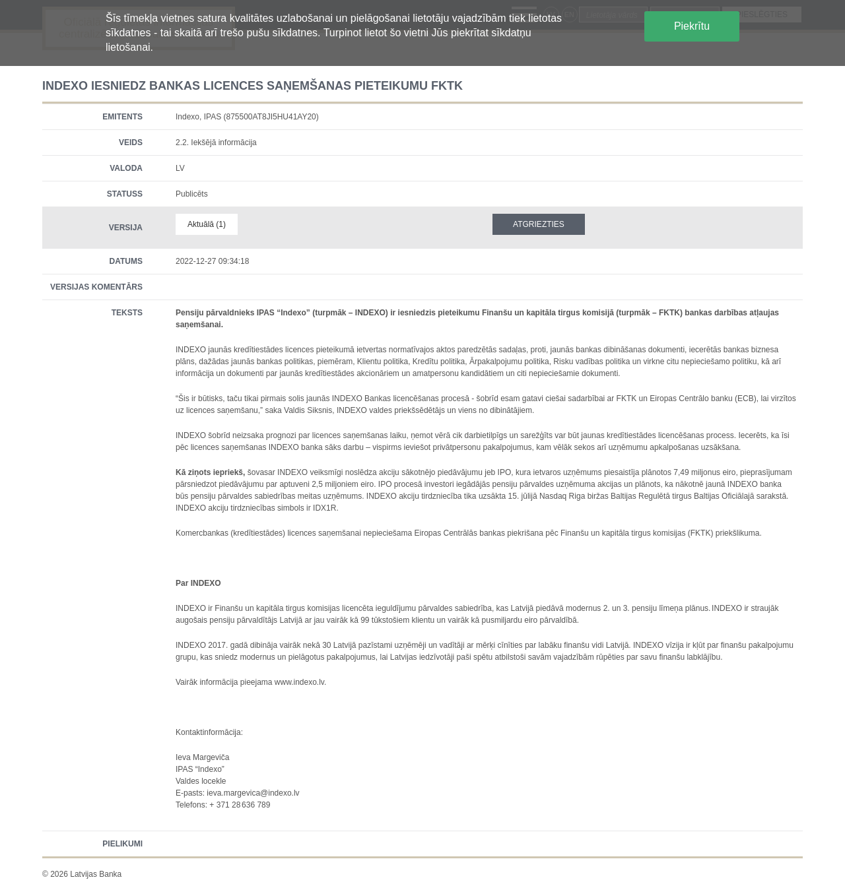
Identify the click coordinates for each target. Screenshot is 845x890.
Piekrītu (692, 26)
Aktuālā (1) (206, 224)
